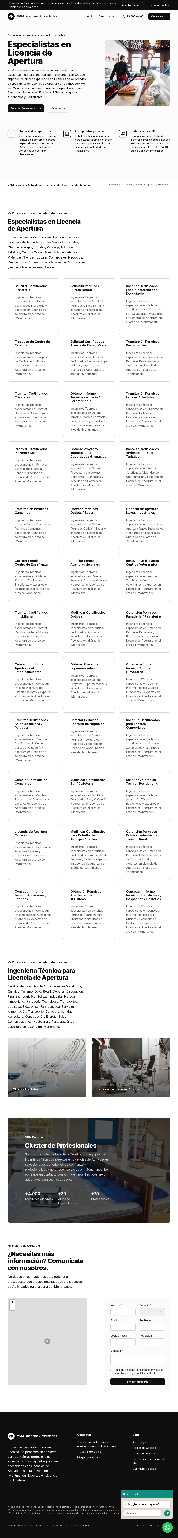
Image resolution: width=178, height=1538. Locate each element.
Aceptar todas (130, 4)
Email (114, 1320)
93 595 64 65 (133, 16)
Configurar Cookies (144, 1468)
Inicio (90, 16)
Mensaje (116, 1350)
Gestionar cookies (159, 4)
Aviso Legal (140, 1442)
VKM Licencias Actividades (32, 16)
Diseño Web (144, 1525)
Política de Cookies (144, 1447)
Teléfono (146, 1320)
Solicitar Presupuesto (25, 108)
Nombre (116, 1305)
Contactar (159, 16)
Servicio (146, 1305)
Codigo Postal (120, 1335)
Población (147, 1335)
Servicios (106, 16)
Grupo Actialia (162, 1525)
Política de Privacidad (151, 1369)
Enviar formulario (137, 1381)
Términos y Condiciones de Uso (139, 1373)
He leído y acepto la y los (139, 1371)
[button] (47, 1341)
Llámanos (57, 108)
